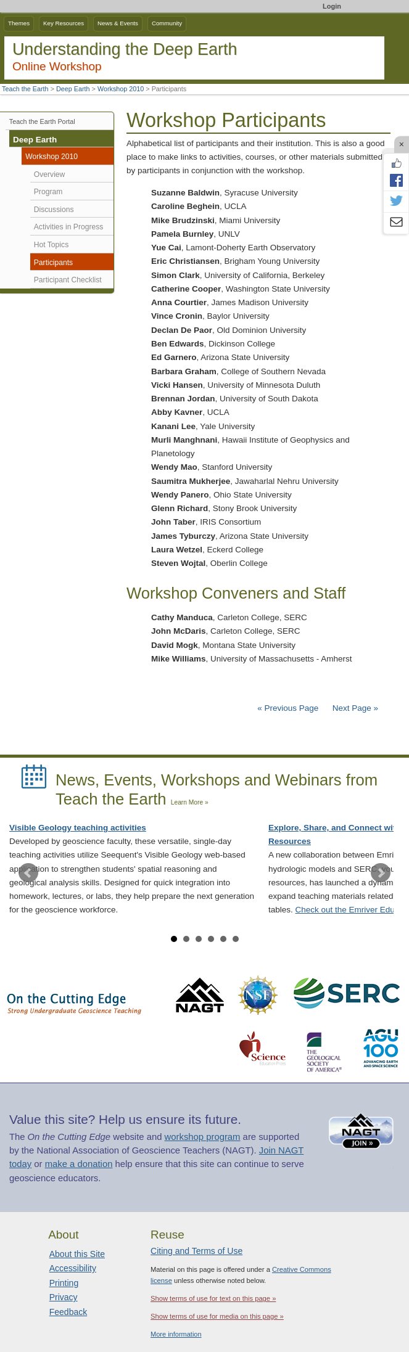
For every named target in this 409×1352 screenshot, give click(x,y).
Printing (63, 1283)
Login (332, 6)
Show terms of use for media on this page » (217, 1316)
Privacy (63, 1297)
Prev (28, 873)
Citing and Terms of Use (196, 1251)
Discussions (54, 209)
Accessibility (72, 1268)
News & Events (117, 23)
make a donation (79, 1164)
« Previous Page (287, 708)
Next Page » (354, 708)
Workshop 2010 (120, 88)
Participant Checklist (68, 280)
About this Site (77, 1254)
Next (380, 873)
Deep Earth (73, 88)
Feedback (68, 1312)
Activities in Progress (69, 227)
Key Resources (63, 23)
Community (167, 23)
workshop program (203, 1137)
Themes (19, 23)
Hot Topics (51, 244)
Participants (53, 262)
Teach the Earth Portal (42, 121)
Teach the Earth (25, 88)
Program (48, 191)
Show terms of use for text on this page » (213, 1298)
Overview (49, 174)
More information (176, 1334)
